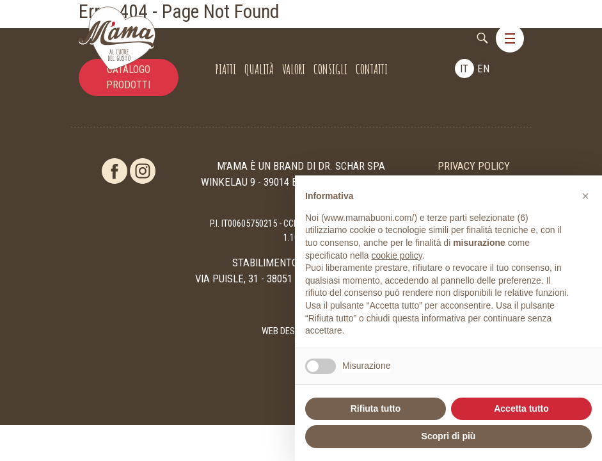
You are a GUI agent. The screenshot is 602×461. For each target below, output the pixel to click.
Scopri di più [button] (449, 436)
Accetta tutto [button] (521, 408)
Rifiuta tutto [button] (376, 408)
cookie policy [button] (397, 255)
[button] (585, 196)
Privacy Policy (474, 165)
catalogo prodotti (128, 77)
